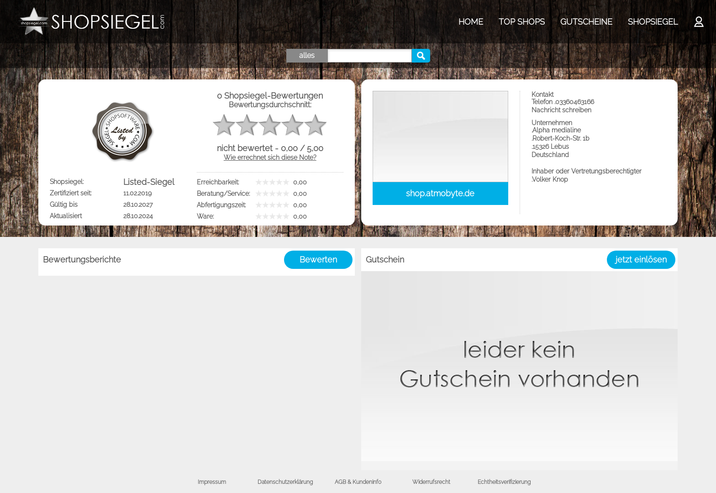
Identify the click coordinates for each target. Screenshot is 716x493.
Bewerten (318, 259)
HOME (470, 21)
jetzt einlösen (641, 259)
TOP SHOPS (522, 21)
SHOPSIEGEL (653, 21)
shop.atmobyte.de (440, 193)
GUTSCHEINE (586, 21)
